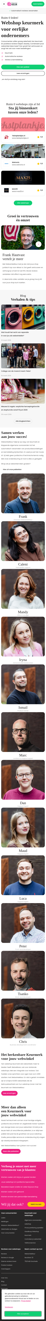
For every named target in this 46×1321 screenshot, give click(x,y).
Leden (3, 1218)
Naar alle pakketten (11, 1151)
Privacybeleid (26, 1301)
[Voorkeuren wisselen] (23, 1307)
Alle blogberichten (23, 421)
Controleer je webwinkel (33, 1239)
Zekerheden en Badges (9, 1229)
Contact (4, 1285)
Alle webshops (23, 203)
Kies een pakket (23, 67)
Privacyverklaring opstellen (34, 1228)
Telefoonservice (30, 1243)
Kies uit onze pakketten (12, 469)
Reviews (4, 1254)
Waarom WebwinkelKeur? (10, 1225)
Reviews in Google (7, 1258)
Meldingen (4, 1222)
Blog (2, 1281)
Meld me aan (36, 1204)
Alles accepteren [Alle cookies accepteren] (23, 1314)
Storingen (4, 1289)
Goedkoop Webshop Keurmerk (32, 1233)
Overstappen (5, 1269)
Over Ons (4, 1278)
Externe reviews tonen (8, 1261)
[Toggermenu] (4, 4)
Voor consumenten (8, 1233)
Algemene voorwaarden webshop (33, 1222)
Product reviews (6, 1265)
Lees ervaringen (23, 73)
